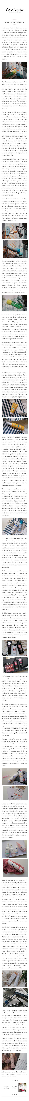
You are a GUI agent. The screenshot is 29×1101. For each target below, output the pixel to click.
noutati (14, 19)
